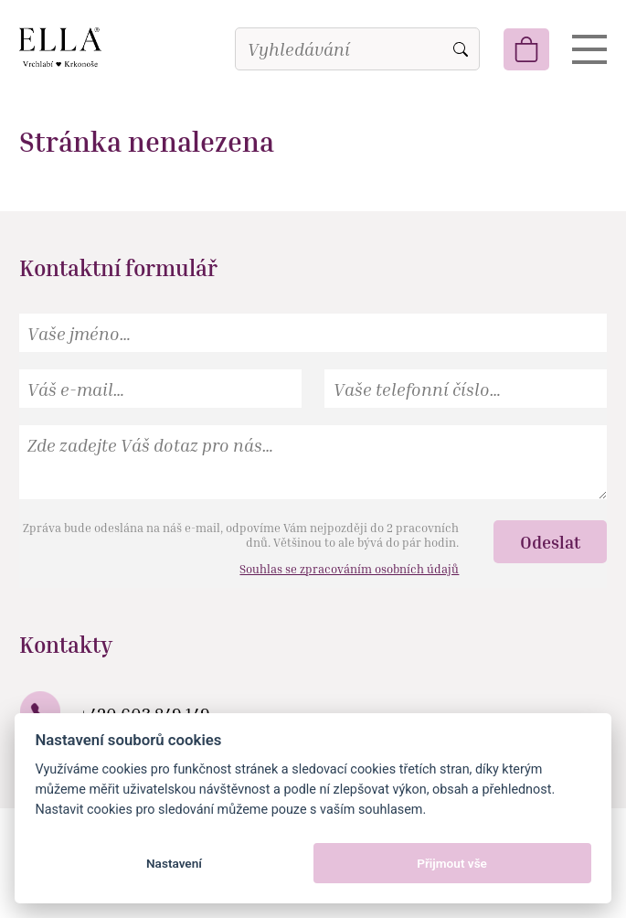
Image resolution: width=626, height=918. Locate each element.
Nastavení (174, 863)
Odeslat (550, 541)
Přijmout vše (452, 863)
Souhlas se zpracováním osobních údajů (349, 568)
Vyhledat (460, 49)
